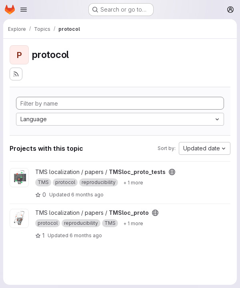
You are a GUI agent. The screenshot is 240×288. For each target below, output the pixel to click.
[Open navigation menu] (23, 9)
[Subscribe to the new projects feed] (16, 74)
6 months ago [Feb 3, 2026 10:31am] (86, 235)
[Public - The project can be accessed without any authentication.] (172, 172)
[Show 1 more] (133, 182)
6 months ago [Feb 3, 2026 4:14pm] (87, 195)
